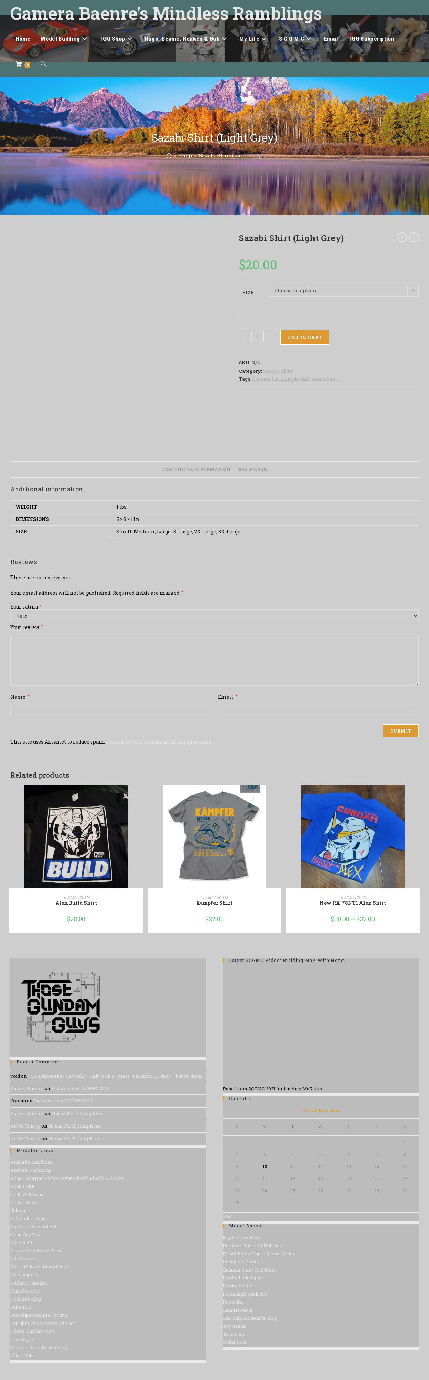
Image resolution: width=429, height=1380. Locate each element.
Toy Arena (234, 1326)
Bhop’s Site (22, 1186)
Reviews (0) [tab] (253, 469)
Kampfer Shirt (214, 903)
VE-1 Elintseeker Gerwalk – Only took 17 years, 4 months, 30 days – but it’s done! (115, 1076)
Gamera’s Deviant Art (33, 1226)
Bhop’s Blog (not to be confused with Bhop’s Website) (67, 1178)
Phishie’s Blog (25, 1299)
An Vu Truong (25, 1126)
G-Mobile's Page (28, 1218)
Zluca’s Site (22, 1355)
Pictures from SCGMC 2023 (80, 1088)
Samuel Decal (237, 1310)
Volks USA (234, 1342)
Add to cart (305, 337)
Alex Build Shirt (76, 903)
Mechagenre (24, 1275)
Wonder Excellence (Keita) (39, 1347)
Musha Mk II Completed (77, 1113)
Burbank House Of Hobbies (252, 1246)
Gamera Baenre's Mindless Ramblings (166, 13)
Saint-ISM (21, 1307)
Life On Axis (23, 1259)
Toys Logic (235, 1334)
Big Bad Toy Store (242, 1237)
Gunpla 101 (21, 1242)
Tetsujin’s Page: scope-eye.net (42, 1323)
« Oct (228, 1216)
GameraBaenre (26, 1088)
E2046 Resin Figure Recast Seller (259, 1254)
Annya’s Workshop (31, 1170)
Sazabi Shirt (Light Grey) (231, 155)
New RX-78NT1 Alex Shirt (353, 903)
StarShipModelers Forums (39, 1315)
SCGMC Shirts (278, 371)
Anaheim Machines (31, 1162)
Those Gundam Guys (32, 1331)
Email (227, 697)
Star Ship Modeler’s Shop (250, 1318)
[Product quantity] (257, 336)
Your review (26, 627)
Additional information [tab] (196, 469)
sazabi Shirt (324, 379)
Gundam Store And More (250, 1270)
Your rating (26, 606)
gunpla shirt (296, 379)
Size (247, 292)
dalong (17, 1210)
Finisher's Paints (241, 1261)
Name (19, 697)
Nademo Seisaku (29, 1283)
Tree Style (21, 1339)
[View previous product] (402, 237)
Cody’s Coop (23, 1202)
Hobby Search (238, 1286)
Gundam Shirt (267, 379)
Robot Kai (233, 1302)
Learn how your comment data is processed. (159, 741)
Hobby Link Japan (243, 1278)
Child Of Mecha (26, 1194)
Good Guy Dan (25, 1235)
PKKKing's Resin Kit (245, 1294)
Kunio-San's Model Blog (36, 1250)
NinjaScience (24, 1291)
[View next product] (414, 237)
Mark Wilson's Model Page (39, 1267)
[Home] (169, 155)
